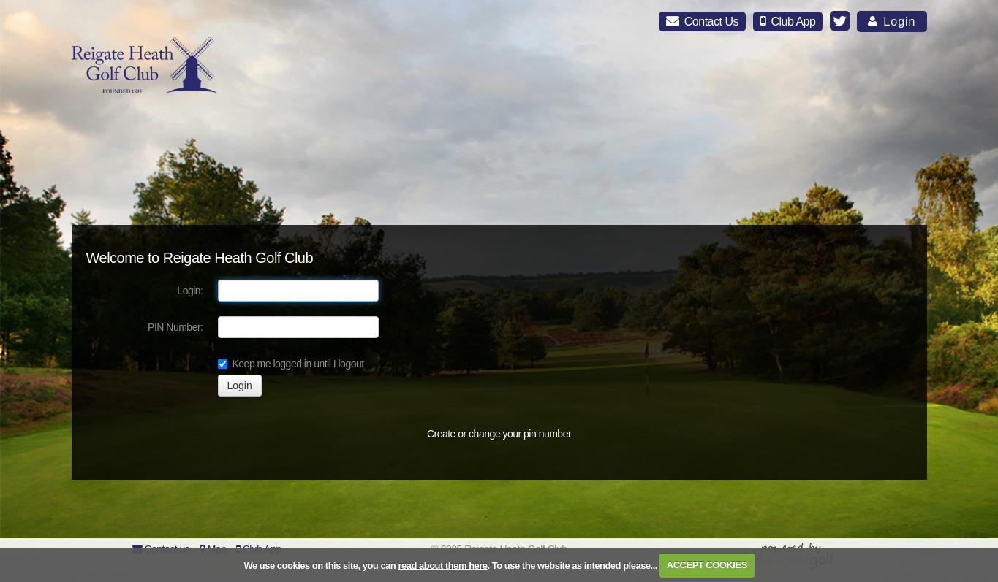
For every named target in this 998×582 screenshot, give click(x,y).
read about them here (442, 564)
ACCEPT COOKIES (707, 564)
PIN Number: (175, 327)
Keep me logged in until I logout (291, 364)
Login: (190, 290)
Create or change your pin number (499, 434)
